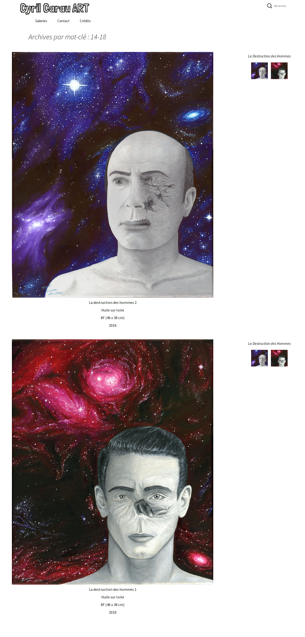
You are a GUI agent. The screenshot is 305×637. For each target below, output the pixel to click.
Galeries (41, 21)
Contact (63, 21)
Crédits (85, 21)
